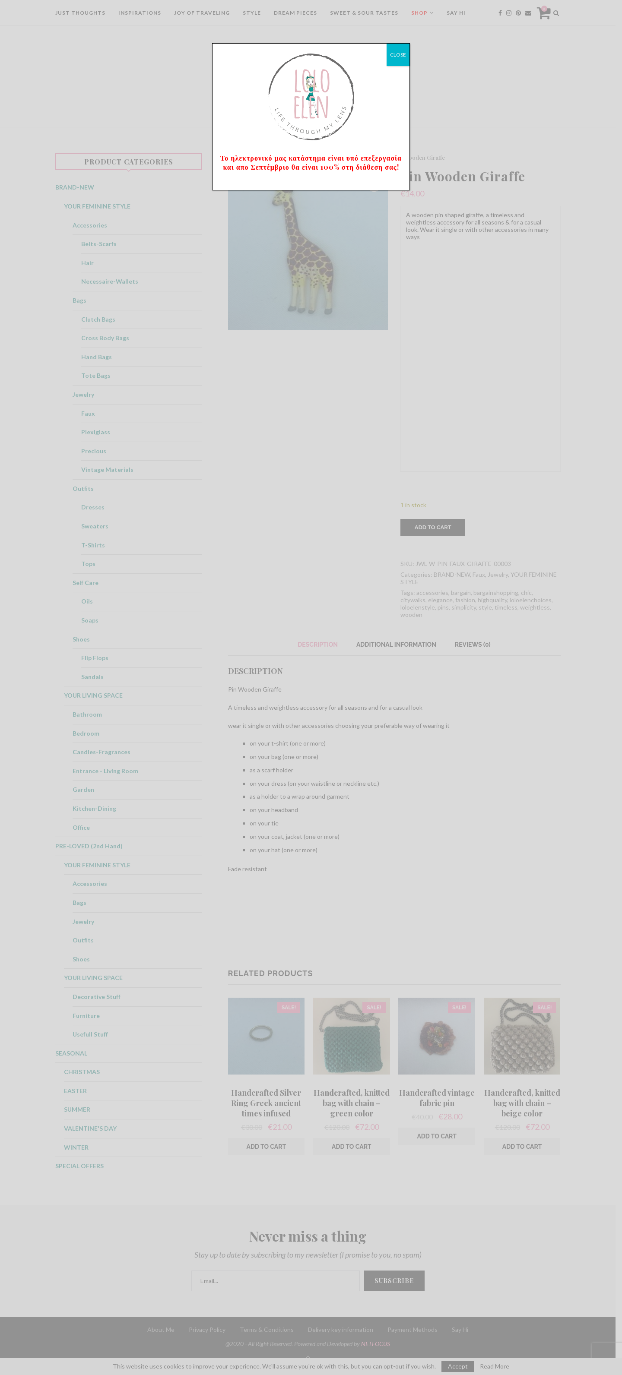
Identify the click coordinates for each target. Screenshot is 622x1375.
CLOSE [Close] (398, 54)
